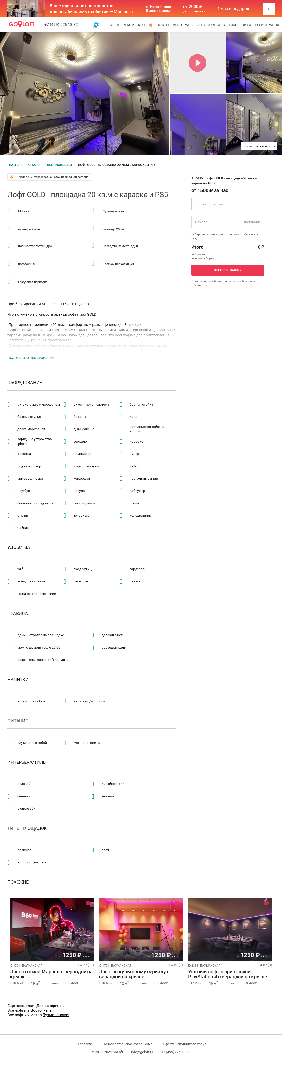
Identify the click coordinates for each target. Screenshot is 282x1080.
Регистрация (267, 25)
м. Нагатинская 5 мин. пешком (158, 9)
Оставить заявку (228, 270)
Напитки (18, 679)
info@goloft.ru (142, 1052)
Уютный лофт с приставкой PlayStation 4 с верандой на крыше (227, 974)
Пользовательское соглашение (127, 1044)
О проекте (84, 1044)
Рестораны (183, 25)
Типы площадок (27, 828)
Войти (245, 25)
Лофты (162, 25)
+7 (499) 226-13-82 (61, 24)
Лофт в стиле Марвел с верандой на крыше (51, 974)
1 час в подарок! (234, 8)
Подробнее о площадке (27, 357)
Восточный (41, 1010)
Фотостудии (208, 25)
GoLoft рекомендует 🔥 (130, 25)
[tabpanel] (52, 929)
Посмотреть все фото (259, 146)
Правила (17, 613)
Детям (230, 25)
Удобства (18, 547)
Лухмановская (56, 1014)
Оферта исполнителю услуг (184, 1044)
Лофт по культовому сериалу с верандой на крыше (134, 974)
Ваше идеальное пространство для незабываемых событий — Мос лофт (91, 8)
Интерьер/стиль (26, 762)
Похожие (18, 882)
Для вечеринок (50, 1005)
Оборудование (24, 382)
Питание (17, 720)
